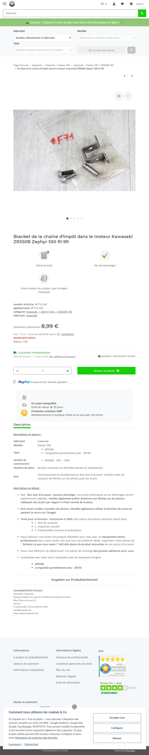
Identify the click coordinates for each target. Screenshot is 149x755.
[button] (114, 3)
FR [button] (102, 4)
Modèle (81, 31)
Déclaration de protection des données (36, 737)
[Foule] (42, 370)
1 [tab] (67, 218)
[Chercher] (70, 13)
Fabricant (19, 31)
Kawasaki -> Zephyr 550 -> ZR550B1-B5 (49, 311)
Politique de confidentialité (72, 657)
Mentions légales (66, 676)
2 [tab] (71, 218)
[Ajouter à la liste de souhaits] (128, 96)
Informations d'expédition (28, 670)
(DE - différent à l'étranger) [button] (62, 356)
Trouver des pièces (102, 50)
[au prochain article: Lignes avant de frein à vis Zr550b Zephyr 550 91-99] (132, 76)
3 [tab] (74, 218)
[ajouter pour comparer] (119, 96)
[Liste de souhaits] (122, 3)
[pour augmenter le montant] (67, 370)
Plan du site (63, 670)
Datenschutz (31, 744)
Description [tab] (22, 424)
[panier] (136, 3)
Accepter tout (117, 717)
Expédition (67, 334)
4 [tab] (78, 218)
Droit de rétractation (68, 682)
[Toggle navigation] (4, 2)
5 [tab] (82, 218)
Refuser (117, 738)
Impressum (15, 744)
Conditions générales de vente (74, 663)
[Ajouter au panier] (16, 87)
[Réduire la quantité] (17, 370)
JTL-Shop (130, 750)
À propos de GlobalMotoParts (30, 657)
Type (16, 43)
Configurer (117, 728)
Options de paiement (26, 663)
